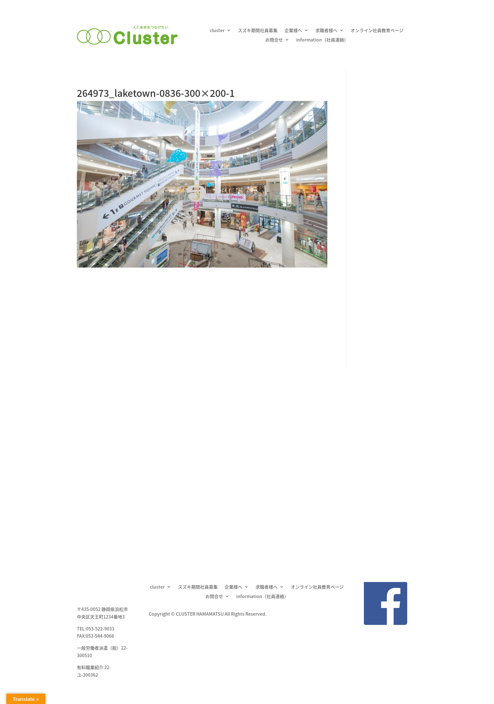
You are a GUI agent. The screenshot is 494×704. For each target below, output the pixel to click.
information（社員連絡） (322, 40)
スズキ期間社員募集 (258, 30)
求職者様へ (326, 30)
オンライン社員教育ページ (377, 30)
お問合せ (274, 40)
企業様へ (293, 30)
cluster (217, 30)
